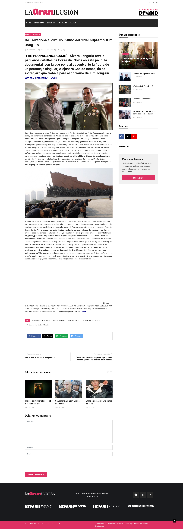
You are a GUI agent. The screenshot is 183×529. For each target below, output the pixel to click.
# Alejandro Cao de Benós (41, 320)
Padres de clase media (142, 99)
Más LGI (74, 23)
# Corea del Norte (59, 320)
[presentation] (43, 463)
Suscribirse (138, 178)
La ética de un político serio (144, 74)
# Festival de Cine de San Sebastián (37, 325)
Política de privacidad (115, 524)
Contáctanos (99, 526)
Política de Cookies (141, 524)
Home (28, 23)
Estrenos (51, 23)
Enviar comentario (36, 474)
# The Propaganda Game (91, 320)
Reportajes (62, 23)
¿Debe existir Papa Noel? (143, 86)
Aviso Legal (129, 524)
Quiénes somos (100, 524)
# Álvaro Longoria (74, 320)
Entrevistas (39, 23)
